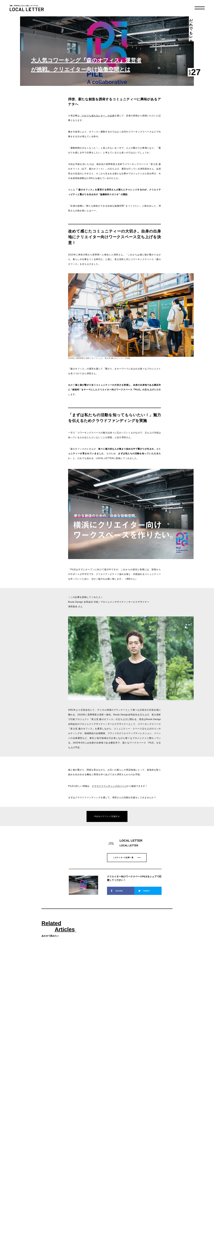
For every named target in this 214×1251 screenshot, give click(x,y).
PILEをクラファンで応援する (107, 816)
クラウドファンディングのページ (109, 786)
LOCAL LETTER (27, 9)
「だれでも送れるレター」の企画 (97, 115)
